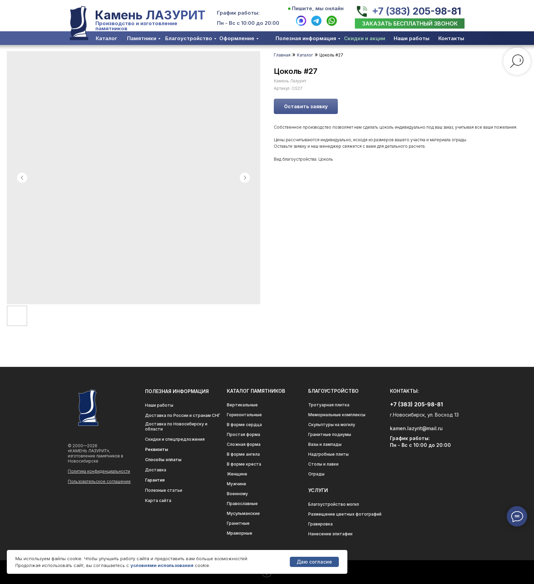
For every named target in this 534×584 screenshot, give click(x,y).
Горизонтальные (244, 414)
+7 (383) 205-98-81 (416, 11)
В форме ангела (243, 454)
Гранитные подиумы (329, 434)
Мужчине (236, 483)
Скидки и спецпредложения (175, 439)
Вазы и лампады (325, 444)
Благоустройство (188, 38)
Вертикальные (242, 404)
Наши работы (411, 38)
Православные (242, 503)
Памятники (141, 38)
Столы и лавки (323, 464)
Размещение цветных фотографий (344, 514)
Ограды (316, 473)
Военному (237, 493)
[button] (410, 23)
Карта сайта (158, 500)
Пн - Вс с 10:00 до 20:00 (248, 23)
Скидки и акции (364, 38)
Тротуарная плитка (328, 404)
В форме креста (244, 464)
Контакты (451, 38)
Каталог (106, 38)
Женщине (237, 473)
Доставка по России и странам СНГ (182, 415)
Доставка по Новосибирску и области (176, 426)
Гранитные (238, 523)
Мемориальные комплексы (336, 414)
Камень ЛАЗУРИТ (150, 14)
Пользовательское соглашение (99, 481)
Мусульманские (243, 513)
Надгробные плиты (328, 454)
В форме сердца (244, 424)
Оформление (236, 38)
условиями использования (161, 565)
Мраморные (239, 533)
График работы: (238, 13)
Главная (282, 55)
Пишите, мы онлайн (318, 8)
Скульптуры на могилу (331, 424)
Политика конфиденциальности (99, 471)
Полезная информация (306, 38)
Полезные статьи (163, 490)
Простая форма (243, 434)
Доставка (155, 469)
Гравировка (320, 523)
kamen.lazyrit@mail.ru (416, 428)
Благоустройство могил (333, 504)
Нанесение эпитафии (330, 533)
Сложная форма (244, 444)
